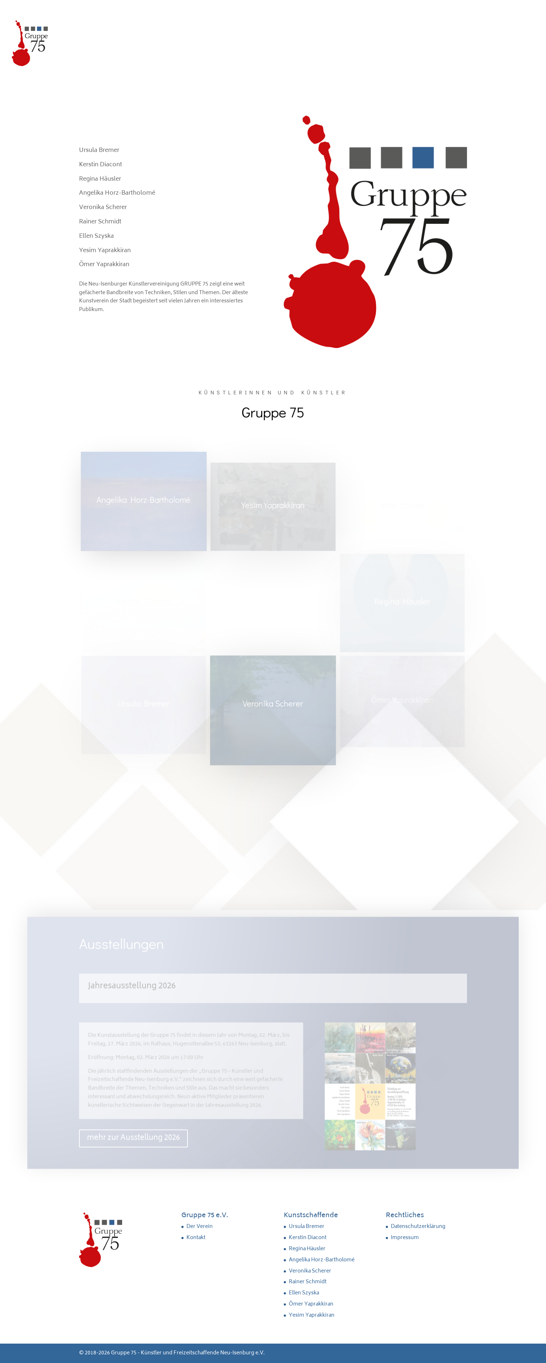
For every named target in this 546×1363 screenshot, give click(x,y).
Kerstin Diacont (308, 1237)
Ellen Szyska (304, 1293)
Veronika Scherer (310, 1271)
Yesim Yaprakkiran (311, 1315)
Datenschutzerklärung (418, 1226)
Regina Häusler (307, 1248)
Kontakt (195, 1237)
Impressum (405, 1237)
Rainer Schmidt (308, 1282)
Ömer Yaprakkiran (311, 1304)
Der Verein (199, 1226)
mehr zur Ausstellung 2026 (133, 1141)
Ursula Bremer (306, 1226)
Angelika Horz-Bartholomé (322, 1260)
